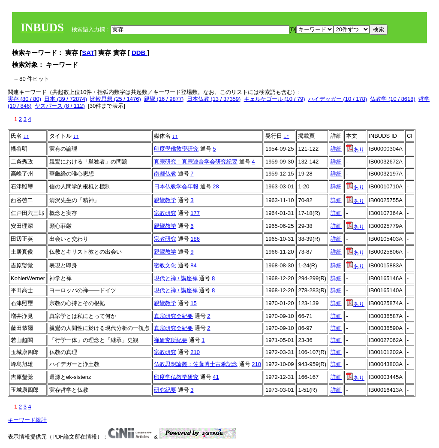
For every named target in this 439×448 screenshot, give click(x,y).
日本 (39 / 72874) (65, 99)
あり (355, 149)
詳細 (336, 148)
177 (195, 213)
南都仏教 (165, 173)
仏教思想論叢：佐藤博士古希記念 (196, 364)
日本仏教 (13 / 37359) (214, 99)
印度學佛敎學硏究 (176, 148)
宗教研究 (165, 213)
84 (193, 265)
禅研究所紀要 (170, 340)
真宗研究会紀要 (173, 316)
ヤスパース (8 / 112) (60, 106)
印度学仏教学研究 (176, 377)
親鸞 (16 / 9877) (164, 99)
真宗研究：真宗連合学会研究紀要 (196, 161)
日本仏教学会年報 (176, 186)
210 (195, 352)
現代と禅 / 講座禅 (176, 278)
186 (195, 239)
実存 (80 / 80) (24, 99)
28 (216, 186)
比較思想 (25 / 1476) (115, 99)
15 (193, 303)
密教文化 (165, 265)
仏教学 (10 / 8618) (392, 99)
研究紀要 (165, 390)
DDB (139, 52)
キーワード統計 (27, 420)
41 (216, 377)
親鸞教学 (165, 200)
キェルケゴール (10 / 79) (274, 99)
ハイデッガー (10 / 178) (337, 99)
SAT (88, 52)
